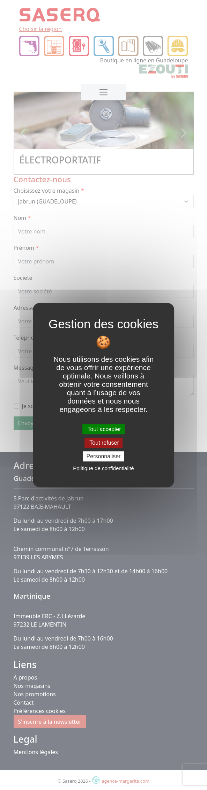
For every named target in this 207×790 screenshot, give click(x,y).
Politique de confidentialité (103, 468)
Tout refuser (103, 443)
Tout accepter (103, 429)
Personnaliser (104, 456)
